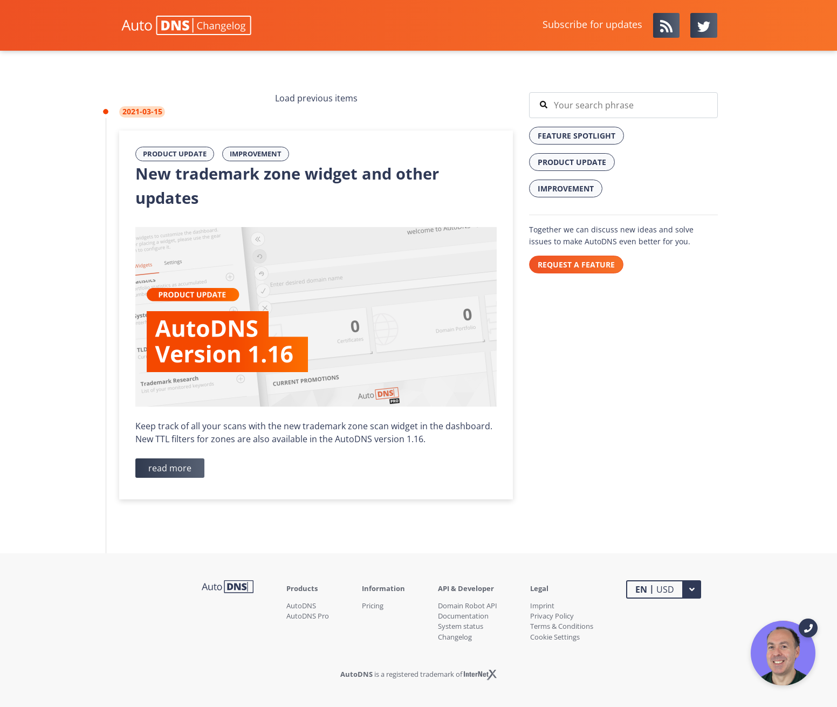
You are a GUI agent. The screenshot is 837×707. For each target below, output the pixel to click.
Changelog (455, 637)
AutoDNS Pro (307, 616)
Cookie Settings (555, 637)
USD (654, 588)
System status (460, 626)
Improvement (256, 154)
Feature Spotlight (576, 136)
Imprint (542, 605)
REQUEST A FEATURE (576, 264)
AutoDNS (301, 605)
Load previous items (316, 98)
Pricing (372, 605)
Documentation (463, 616)
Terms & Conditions (561, 626)
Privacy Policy (552, 616)
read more (169, 468)
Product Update (175, 154)
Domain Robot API (467, 605)
